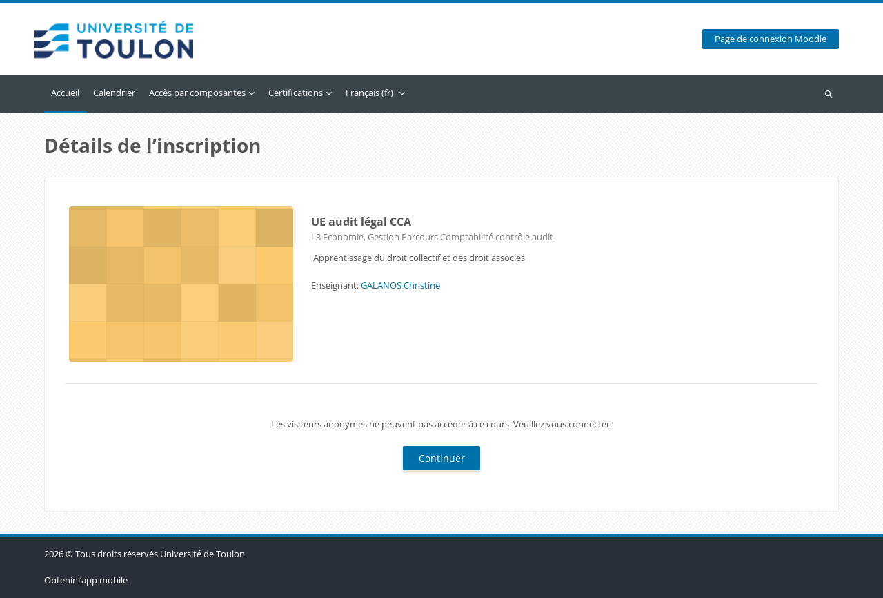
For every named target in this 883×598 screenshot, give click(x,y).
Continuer (442, 458)
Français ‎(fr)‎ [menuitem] (369, 92)
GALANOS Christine (400, 285)
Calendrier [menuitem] (114, 92)
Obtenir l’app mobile (86, 580)
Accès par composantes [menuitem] (197, 92)
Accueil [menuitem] (65, 92)
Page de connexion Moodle (770, 39)
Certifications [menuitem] (295, 92)
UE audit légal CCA (361, 221)
